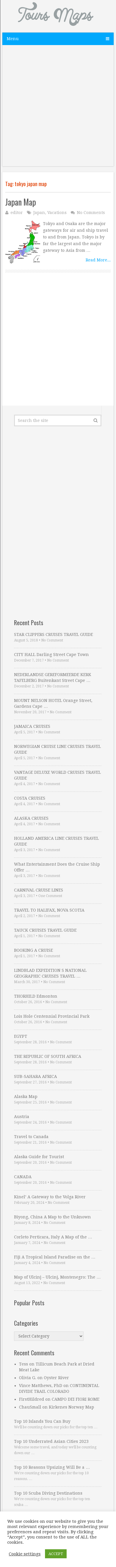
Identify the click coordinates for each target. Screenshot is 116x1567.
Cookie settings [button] (25, 1554)
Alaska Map (25, 1096)
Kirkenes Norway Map (71, 1407)
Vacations (57, 212)
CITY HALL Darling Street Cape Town (51, 654)
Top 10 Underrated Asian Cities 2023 (51, 1441)
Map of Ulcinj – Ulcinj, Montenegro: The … (57, 1277)
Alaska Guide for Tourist (39, 1156)
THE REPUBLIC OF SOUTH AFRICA (47, 1056)
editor (17, 212)
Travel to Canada (31, 1136)
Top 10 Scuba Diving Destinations (48, 1493)
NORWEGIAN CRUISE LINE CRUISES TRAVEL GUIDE (57, 749)
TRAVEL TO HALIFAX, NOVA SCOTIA (49, 910)
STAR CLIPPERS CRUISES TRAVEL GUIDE (53, 634)
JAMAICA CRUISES (32, 726)
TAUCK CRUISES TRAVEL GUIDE (45, 930)
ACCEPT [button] (56, 1554)
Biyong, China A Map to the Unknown (52, 1217)
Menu (13, 38)
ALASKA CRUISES (31, 818)
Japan (39, 212)
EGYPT (20, 1036)
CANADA (23, 1176)
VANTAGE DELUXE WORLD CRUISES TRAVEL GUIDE (57, 775)
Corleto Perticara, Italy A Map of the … (53, 1237)
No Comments (91, 212)
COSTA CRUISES (29, 798)
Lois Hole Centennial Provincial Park (51, 1016)
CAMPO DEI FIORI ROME (75, 1399)
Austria (21, 1116)
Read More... (98, 260)
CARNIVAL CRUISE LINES (38, 890)
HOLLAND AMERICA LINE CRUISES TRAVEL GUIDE (56, 841)
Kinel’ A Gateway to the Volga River (50, 1197)
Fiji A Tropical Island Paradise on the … (54, 1257)
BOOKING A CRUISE (33, 950)
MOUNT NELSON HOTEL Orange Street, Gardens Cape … (53, 703)
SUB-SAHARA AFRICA (35, 1076)
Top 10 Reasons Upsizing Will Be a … (52, 1467)
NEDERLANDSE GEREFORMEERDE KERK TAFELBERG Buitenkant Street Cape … (52, 677)
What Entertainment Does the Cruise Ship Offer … (57, 867)
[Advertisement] (58, 108)
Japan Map (20, 202)
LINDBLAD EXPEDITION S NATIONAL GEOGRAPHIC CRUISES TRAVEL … (50, 973)
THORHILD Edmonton (35, 996)
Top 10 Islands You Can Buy (42, 1421)
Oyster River (56, 1377)
